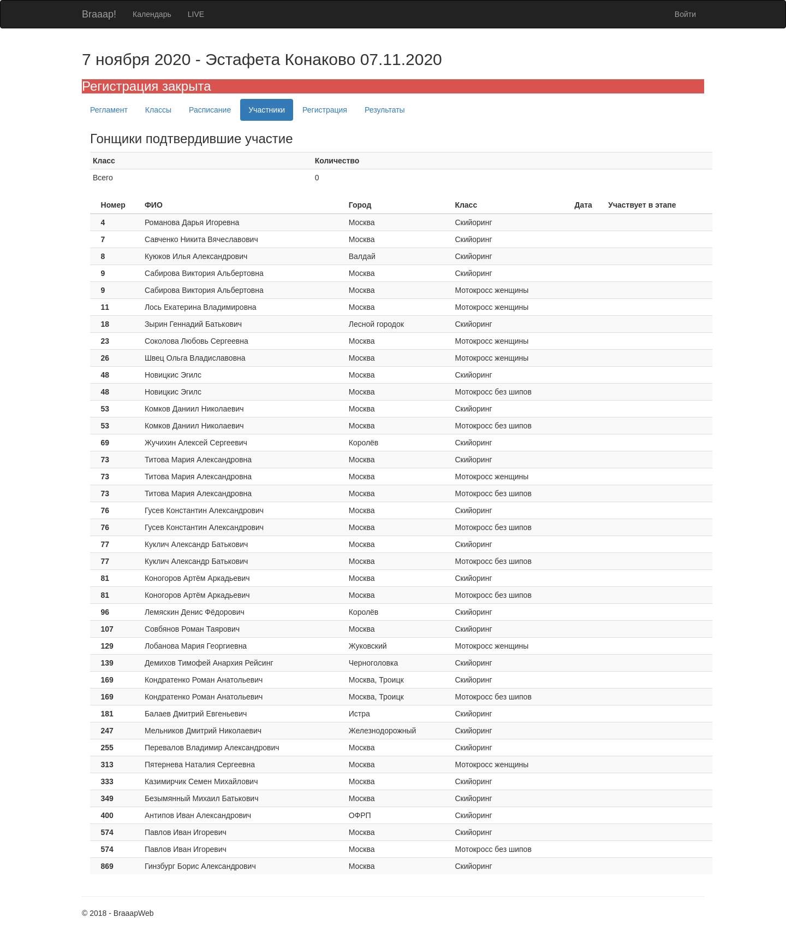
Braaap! (99, 14)
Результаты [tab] (385, 109)
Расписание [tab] (210, 109)
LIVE (196, 14)
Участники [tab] (266, 109)
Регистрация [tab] (324, 109)
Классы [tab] (158, 109)
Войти (685, 14)
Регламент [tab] (109, 109)
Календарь (152, 14)
